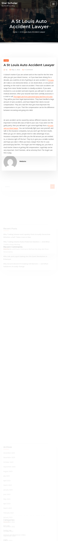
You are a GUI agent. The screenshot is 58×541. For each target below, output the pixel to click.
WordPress (27, 537)
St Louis (33, 99)
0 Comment (26, 90)
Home (17, 35)
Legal (5, 81)
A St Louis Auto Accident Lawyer (32, 35)
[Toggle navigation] (53, 4)
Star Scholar (9, 3)
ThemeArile (51, 537)
